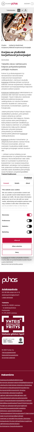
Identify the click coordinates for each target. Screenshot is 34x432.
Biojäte (13, 380)
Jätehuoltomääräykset (8, 385)
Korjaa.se (4, 82)
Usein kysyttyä (5, 416)
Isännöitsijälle (20, 383)
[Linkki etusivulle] (14, 3)
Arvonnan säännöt (8, 358)
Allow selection (17, 246)
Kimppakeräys (24, 388)
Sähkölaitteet (17, 411)
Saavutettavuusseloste (10, 355)
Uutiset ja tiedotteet (16, 45)
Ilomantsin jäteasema (7, 383)
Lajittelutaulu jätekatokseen (10, 424)
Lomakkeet (28, 401)
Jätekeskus (28, 385)
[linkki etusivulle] (10, 280)
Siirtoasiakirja (21, 408)
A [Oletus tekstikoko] (18, 10)
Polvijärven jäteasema (8, 406)
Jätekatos (20, 385)
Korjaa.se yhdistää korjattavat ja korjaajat (16, 47)
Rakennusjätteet (26, 421)
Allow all (17, 240)
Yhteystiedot (18, 418)
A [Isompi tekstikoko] (22, 10)
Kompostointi (5, 390)
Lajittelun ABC (21, 395)
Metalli (2, 403)
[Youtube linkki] (4, 362)
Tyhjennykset (29, 413)
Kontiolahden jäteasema (8, 393)
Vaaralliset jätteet (16, 416)
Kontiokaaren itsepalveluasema (11, 426)
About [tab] (28, 183)
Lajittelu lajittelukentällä (8, 395)
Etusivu (3, 45)
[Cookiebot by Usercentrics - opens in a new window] (24, 178)
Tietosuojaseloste (6, 413)
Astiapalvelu (4, 421)
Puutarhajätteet (21, 406)
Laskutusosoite (22, 398)
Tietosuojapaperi (18, 413)
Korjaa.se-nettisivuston (10, 93)
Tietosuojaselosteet (9, 352)
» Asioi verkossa (7, 298)
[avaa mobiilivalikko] (5, 4)
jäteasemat (29, 383)
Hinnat (2, 388)
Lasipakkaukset (5, 398)
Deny (17, 252)
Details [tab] (17, 183)
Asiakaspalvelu (9, 289)
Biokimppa (19, 380)
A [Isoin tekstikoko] (26, 10)
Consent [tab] (6, 183)
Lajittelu (20, 393)
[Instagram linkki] (2, 362)
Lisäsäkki (21, 401)
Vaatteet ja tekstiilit (7, 418)
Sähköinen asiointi (6, 411)
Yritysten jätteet (14, 421)
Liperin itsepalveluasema (9, 401)
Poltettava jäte (27, 403)
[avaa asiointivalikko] (28, 4)
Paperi (19, 403)
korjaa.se (23, 134)
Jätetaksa (26, 418)
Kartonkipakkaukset (12, 388)
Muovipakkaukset (11, 403)
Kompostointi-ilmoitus (17, 390)
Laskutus (14, 398)
